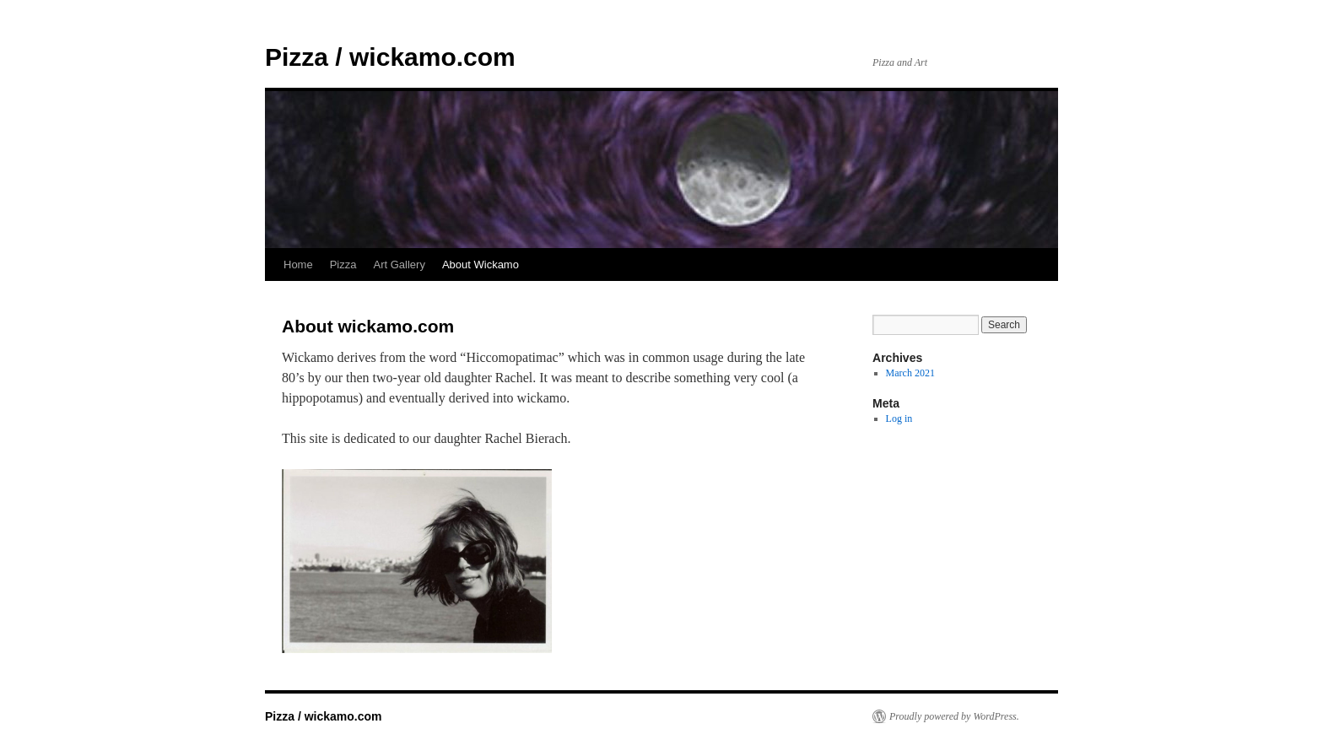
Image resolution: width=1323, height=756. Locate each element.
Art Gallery (398, 264)
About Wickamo (480, 264)
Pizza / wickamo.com (390, 57)
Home (298, 264)
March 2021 (910, 373)
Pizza (343, 264)
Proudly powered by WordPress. (954, 716)
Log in (899, 418)
